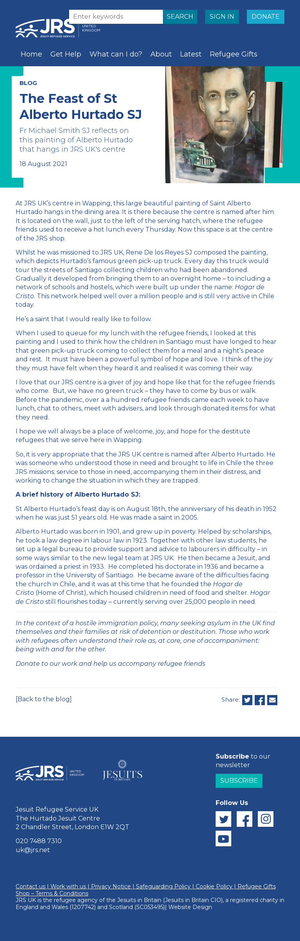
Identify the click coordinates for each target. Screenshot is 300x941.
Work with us (68, 886)
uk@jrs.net (33, 850)
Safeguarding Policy (163, 886)
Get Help (65, 54)
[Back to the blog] (44, 699)
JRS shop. (50, 238)
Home (31, 54)
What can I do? (115, 54)
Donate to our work (46, 663)
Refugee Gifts (233, 54)
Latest (191, 54)
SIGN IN (222, 16)
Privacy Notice (111, 886)
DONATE (266, 16)
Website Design (190, 907)
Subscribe (239, 780)
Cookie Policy (214, 886)
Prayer (67, 78)
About (161, 54)
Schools (34, 78)
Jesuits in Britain (139, 900)
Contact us (30, 886)
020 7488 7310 (39, 841)
